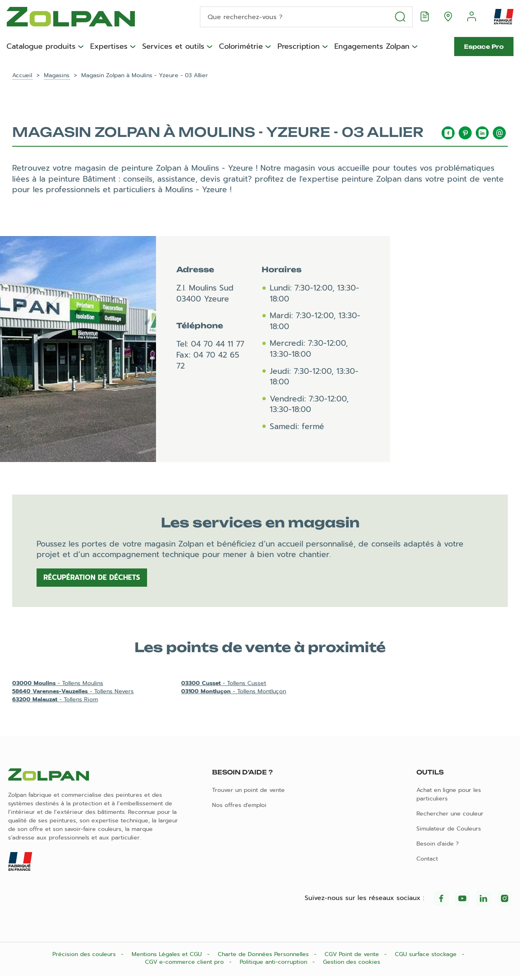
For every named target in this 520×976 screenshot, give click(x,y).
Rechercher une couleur (449, 813)
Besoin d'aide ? (437, 843)
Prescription (298, 47)
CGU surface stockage (427, 954)
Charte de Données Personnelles (264, 954)
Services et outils (173, 47)
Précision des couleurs (85, 954)
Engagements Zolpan (372, 47)
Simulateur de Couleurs (448, 828)
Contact (427, 859)
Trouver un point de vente (248, 790)
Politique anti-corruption (274, 962)
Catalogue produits (41, 47)
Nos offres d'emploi (239, 805)
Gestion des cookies (351, 962)
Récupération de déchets (91, 577)
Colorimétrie (241, 47)
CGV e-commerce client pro (185, 962)
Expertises (109, 47)
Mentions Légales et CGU (168, 954)
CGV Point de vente (353, 954)
